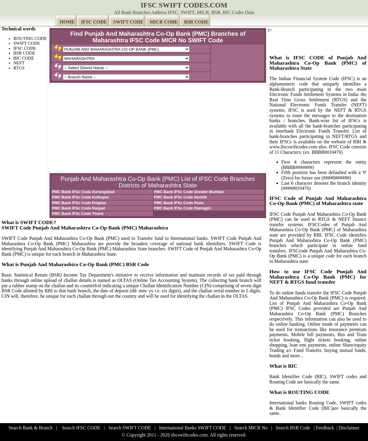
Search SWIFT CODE (129, 427)
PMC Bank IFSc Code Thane (77, 213)
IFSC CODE (94, 21)
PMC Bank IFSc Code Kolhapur (80, 197)
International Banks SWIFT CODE (192, 427)
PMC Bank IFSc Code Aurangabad (83, 192)
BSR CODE (196, 21)
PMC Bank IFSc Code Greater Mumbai (188, 192)
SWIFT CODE (128, 21)
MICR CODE (164, 21)
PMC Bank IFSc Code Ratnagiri (182, 208)
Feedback (325, 427)
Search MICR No (251, 427)
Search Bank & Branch (30, 427)
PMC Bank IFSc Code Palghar (79, 203)
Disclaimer (349, 427)
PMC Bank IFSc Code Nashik (180, 197)
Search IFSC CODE (81, 427)
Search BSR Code (293, 427)
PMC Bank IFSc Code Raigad (78, 208)
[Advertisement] (157, 128)
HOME (67, 21)
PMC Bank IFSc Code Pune (179, 203)
